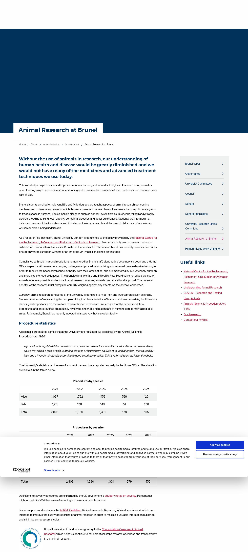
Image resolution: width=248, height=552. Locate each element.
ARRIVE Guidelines (70, 510)
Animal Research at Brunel (200, 243)
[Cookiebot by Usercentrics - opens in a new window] (21, 545)
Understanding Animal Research (203, 293)
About (34, 144)
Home (22, 144)
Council (189, 195)
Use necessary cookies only (220, 529)
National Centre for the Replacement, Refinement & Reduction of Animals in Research (204, 282)
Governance (72, 144)
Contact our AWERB (196, 325)
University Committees (198, 185)
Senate (189, 206)
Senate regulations (196, 216)
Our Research (192, 319)
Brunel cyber (192, 164)
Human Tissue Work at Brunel (202, 253)
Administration (51, 144)
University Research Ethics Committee (201, 230)
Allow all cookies (220, 520)
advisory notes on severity (120, 495)
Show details (52, 545)
